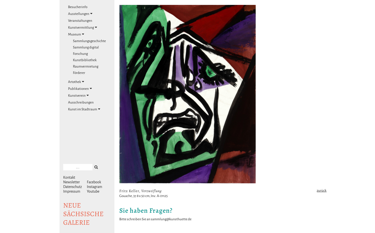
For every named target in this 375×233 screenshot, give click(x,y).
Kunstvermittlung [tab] (82, 27)
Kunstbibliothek (85, 60)
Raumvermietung (85, 66)
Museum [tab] (76, 34)
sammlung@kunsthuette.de (171, 219)
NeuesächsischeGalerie (83, 214)
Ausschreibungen (81, 102)
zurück (321, 190)
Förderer (79, 73)
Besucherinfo (77, 7)
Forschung (80, 54)
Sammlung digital (86, 47)
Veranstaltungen (80, 21)
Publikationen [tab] (80, 89)
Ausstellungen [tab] (80, 14)
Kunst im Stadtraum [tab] (84, 109)
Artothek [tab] (76, 82)
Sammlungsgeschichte (89, 41)
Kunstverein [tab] (78, 95)
